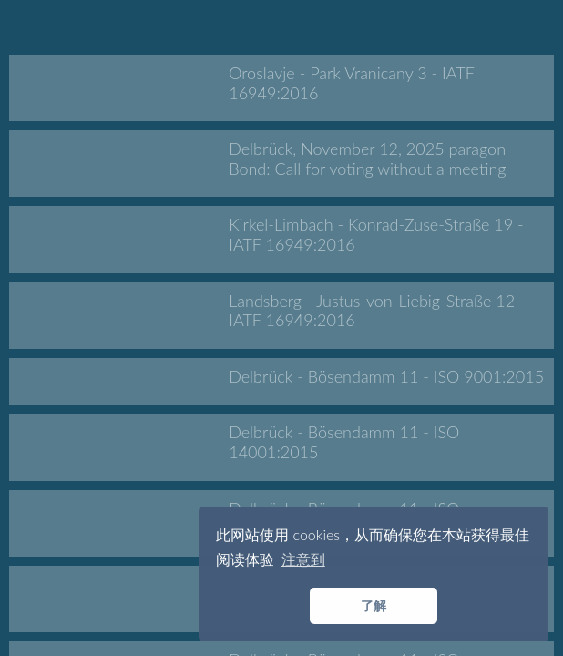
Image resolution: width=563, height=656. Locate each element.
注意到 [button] (303, 559)
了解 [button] (373, 605)
